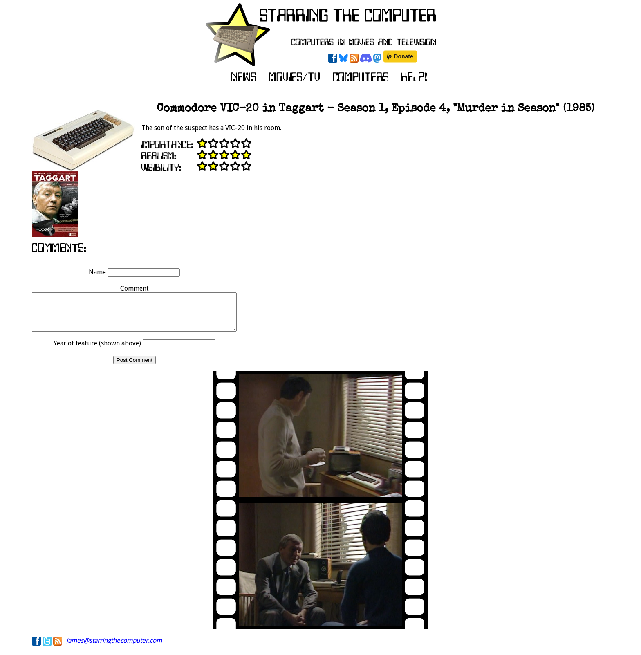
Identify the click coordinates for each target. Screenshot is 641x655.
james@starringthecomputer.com (114, 648)
